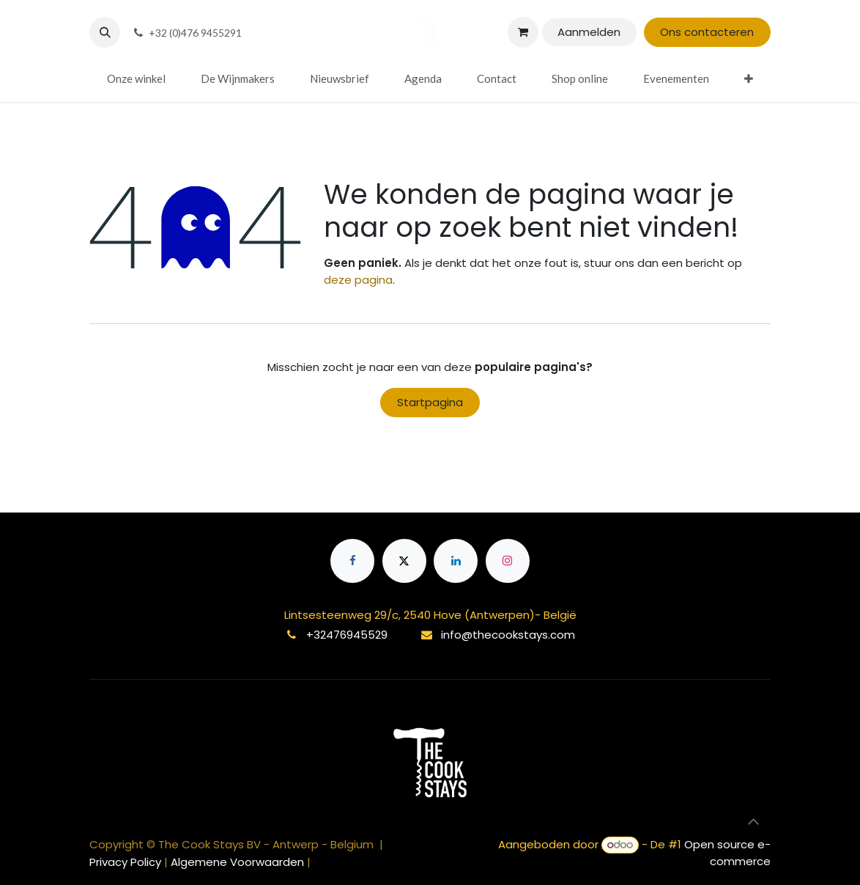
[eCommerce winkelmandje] (523, 32)
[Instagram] (508, 561)
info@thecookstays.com (508, 634)
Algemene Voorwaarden (237, 862)
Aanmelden (588, 32)
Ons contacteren (707, 32)
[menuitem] (136, 79)
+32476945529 (347, 634)
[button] (104, 32)
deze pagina (358, 279)
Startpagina (430, 402)
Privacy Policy (126, 862)
